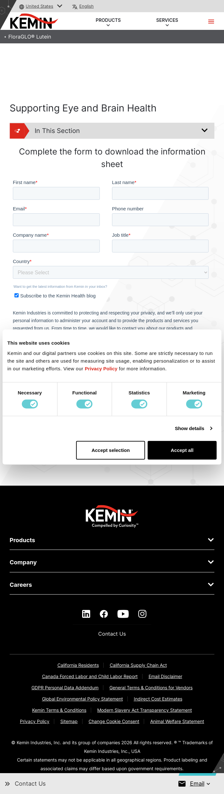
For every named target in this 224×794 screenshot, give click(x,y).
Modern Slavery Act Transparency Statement (144, 710)
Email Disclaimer (165, 676)
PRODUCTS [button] (108, 20)
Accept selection (110, 450)
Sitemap (69, 721)
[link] (112, 516)
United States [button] (39, 6)
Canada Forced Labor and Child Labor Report (90, 676)
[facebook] (104, 614)
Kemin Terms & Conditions (59, 710)
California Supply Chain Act (138, 665)
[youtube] (123, 614)
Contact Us (112, 634)
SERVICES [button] (167, 20)
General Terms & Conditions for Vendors (151, 687)
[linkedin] (86, 614)
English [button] (86, 6)
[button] (60, 6)
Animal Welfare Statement (177, 721)
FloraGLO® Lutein (29, 36)
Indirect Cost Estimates (158, 698)
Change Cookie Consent (114, 721)
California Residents (78, 665)
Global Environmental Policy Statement (82, 698)
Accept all (182, 450)
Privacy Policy (34, 721)
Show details (189, 428)
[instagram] (142, 614)
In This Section (45, 130)
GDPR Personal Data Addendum (65, 687)
